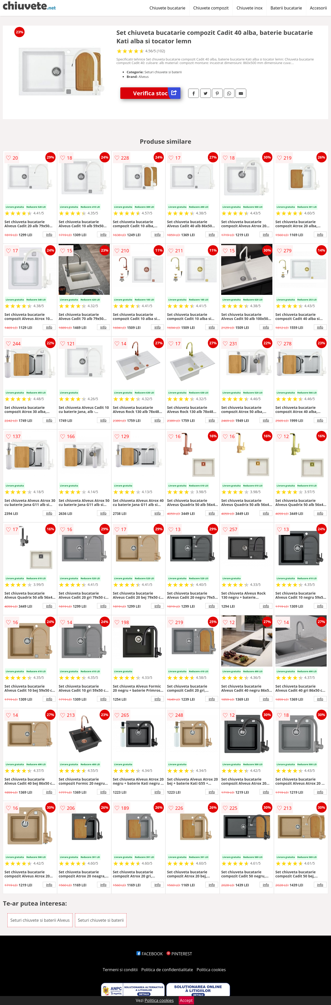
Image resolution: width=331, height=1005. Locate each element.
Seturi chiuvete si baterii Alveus (40, 920)
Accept (186, 1000)
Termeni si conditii (120, 969)
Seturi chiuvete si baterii (101, 920)
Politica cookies (211, 969)
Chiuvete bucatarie (167, 8)
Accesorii (318, 8)
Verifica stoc (156, 93)
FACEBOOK (149, 954)
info (49, 234)
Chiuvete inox (249, 8)
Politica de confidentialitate (167, 969)
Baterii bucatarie (286, 8)
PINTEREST (179, 954)
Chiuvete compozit (211, 8)
